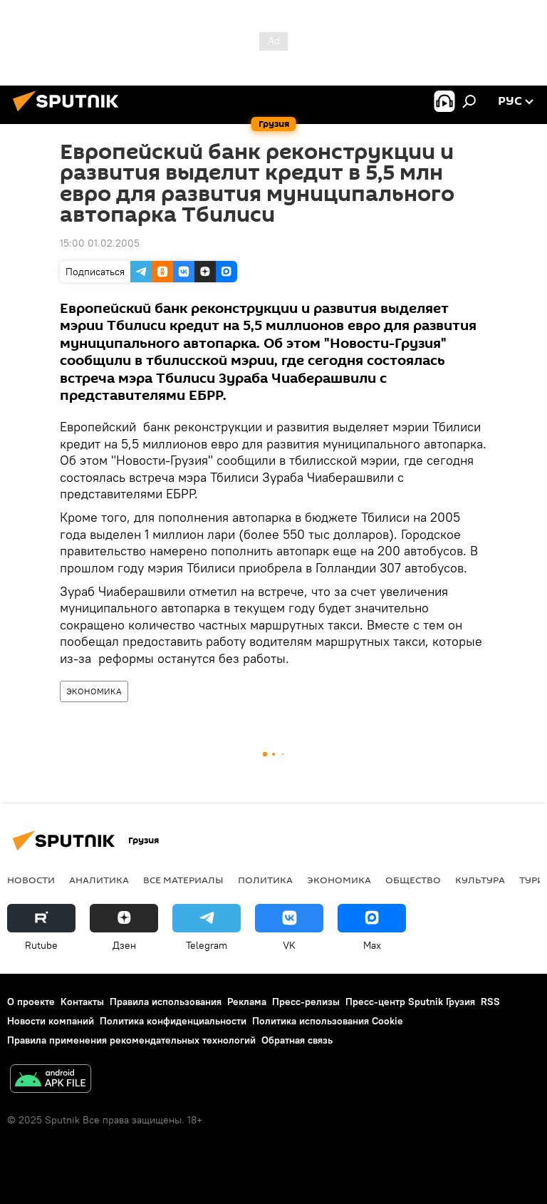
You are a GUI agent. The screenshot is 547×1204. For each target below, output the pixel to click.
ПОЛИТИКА (265, 879)
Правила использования (166, 1001)
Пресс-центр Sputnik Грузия (410, 1001)
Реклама (246, 1001)
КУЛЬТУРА (480, 879)
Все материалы (183, 879)
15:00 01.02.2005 (100, 243)
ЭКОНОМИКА (94, 691)
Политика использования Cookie (327, 1020)
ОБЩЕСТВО (413, 879)
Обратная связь (297, 1040)
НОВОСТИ (31, 879)
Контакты (82, 1001)
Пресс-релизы (306, 1001)
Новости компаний (50, 1020)
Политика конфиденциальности (173, 1020)
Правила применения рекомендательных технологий (131, 1040)
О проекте (31, 1001)
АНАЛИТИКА (99, 879)
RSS (490, 1001)
